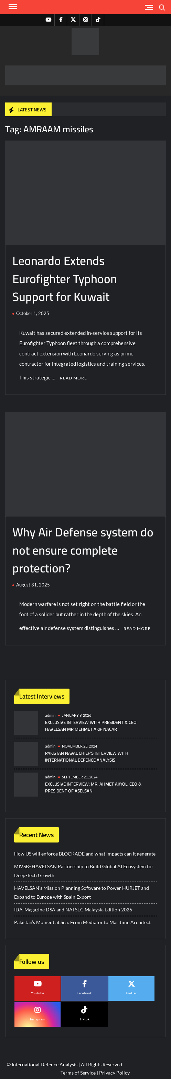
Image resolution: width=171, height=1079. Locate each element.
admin (50, 715)
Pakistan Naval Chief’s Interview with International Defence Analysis (86, 756)
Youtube (37, 993)
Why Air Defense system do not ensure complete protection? (82, 550)
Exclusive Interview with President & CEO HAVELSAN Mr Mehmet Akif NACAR (91, 725)
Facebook (84, 993)
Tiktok (84, 1019)
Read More (73, 377)
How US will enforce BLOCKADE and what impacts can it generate (85, 854)
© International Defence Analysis (42, 1064)
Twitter (131, 993)
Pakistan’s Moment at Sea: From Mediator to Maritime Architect (82, 922)
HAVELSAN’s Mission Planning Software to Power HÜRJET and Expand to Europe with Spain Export (81, 892)
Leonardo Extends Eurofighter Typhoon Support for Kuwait (64, 278)
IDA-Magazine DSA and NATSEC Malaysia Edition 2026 (73, 909)
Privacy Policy (114, 1073)
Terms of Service (78, 1073)
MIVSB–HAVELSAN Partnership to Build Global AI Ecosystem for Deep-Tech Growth (83, 870)
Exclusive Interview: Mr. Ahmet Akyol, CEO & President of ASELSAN (93, 787)
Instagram (37, 1019)
